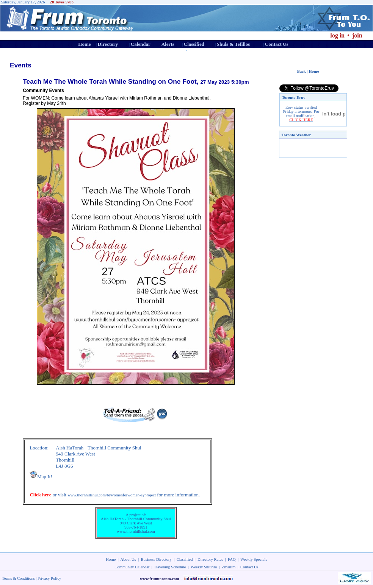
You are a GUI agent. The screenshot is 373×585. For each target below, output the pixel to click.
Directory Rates (210, 559)
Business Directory (156, 559)
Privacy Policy (49, 578)
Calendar (140, 44)
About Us (128, 559)
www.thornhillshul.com (136, 531)
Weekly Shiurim (204, 567)
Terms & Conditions (18, 578)
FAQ (232, 559)
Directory (108, 44)
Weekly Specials (253, 559)
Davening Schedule (170, 567)
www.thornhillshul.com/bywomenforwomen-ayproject (111, 495)
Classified (194, 44)
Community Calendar (131, 567)
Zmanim (228, 567)
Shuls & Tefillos (233, 44)
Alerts (167, 44)
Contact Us (276, 44)
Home (84, 44)
